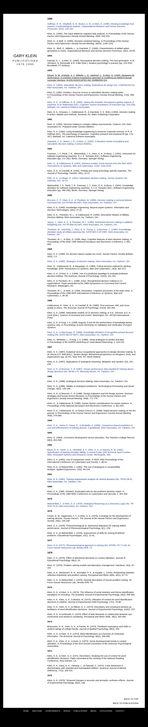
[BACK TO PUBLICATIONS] (126, 703)
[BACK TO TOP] (131, 699)
